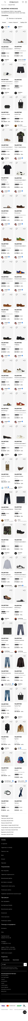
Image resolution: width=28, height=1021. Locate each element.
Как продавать (5, 901)
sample (19, 158)
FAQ (2, 932)
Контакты (3, 928)
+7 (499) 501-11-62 (6, 943)
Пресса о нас (5, 851)
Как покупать (5, 870)
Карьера (3, 863)
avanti (5, 487)
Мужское (3, 4)
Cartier (2, 983)
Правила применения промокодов (11, 893)
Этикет (3, 859)
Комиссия (4, 913)
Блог (2, 855)
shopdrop (6, 552)
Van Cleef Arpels (5, 977)
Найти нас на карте (6, 953)
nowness (20, 552)
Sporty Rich (3, 991)
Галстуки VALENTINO (7, 818)
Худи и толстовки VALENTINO (9, 830)
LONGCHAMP (4, 985)
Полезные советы (6, 890)
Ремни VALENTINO (6, 823)
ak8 (19, 748)
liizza (19, 519)
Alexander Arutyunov (6, 989)
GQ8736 (20, 585)
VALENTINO (5, 47)
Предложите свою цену (8, 886)
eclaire (6, 26)
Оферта (11, 1009)
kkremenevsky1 (8, 585)
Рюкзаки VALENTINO (7, 834)
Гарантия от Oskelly (6, 847)
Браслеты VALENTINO (7, 832)
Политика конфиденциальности (20, 1009)
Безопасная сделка (6, 878)
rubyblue (20, 26)
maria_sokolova (8, 684)
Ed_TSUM (20, 125)
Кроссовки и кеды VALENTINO (10, 825)
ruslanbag (20, 618)
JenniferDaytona (8, 781)
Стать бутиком (5, 916)
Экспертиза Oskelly (6, 905)
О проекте (4, 843)
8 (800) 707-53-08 (6, 937)
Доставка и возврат (6, 882)
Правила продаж (4, 1009)
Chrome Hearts (4, 975)
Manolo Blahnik (4, 987)
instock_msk (21, 59)
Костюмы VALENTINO (7, 820)
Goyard (3, 979)
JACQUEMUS (4, 981)
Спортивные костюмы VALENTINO (11, 827)
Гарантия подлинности (7, 874)
